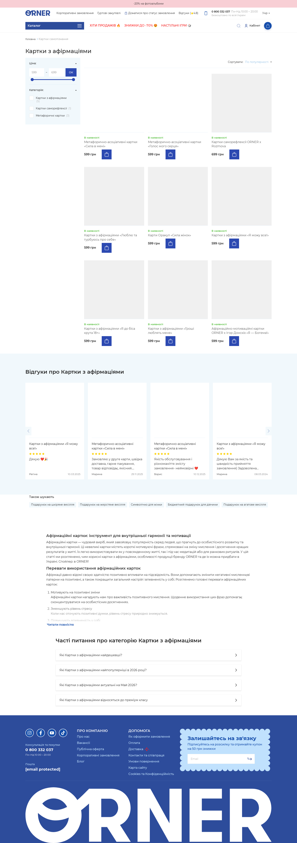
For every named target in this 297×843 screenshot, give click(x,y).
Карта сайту (137, 767)
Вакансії (83, 743)
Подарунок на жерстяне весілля (102, 504)
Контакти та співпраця (146, 755)
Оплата (134, 743)
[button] (28, 431)
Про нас (83, 736)
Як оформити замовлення (149, 736)
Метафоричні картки (53, 115)
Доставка (138, 749)
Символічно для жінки (146, 504)
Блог (80, 761)
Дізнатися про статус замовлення (149, 13)
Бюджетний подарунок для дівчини (193, 504)
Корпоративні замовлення (75, 13)
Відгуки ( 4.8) (188, 13)
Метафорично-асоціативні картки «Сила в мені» (112, 446)
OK (71, 72)
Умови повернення (143, 761)
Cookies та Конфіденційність (151, 774)
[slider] (32, 79)
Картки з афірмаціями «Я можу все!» (53, 446)
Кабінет (252, 26)
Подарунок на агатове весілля (245, 504)
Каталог (55, 25)
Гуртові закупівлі (109, 13)
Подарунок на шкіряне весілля (52, 504)
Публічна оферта (90, 749)
